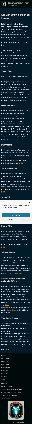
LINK (26, 100)
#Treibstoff (4, 379)
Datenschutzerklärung (7, 386)
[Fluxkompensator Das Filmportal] (12, 4)
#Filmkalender (5, 361)
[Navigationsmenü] (27, 3)
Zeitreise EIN (16, 215)
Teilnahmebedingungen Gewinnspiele (11, 389)
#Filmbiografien (5, 367)
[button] (29, 202)
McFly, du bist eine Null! (16, 220)
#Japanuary (4, 373)
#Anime (3, 355)
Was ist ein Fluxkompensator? (9, 395)
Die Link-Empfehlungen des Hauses (11, 392)
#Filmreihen (4, 370)
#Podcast (3, 376)
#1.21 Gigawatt (5, 358)
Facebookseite (11, 310)
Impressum (4, 383)
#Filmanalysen (5, 364)
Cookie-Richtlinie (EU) (7, 398)
